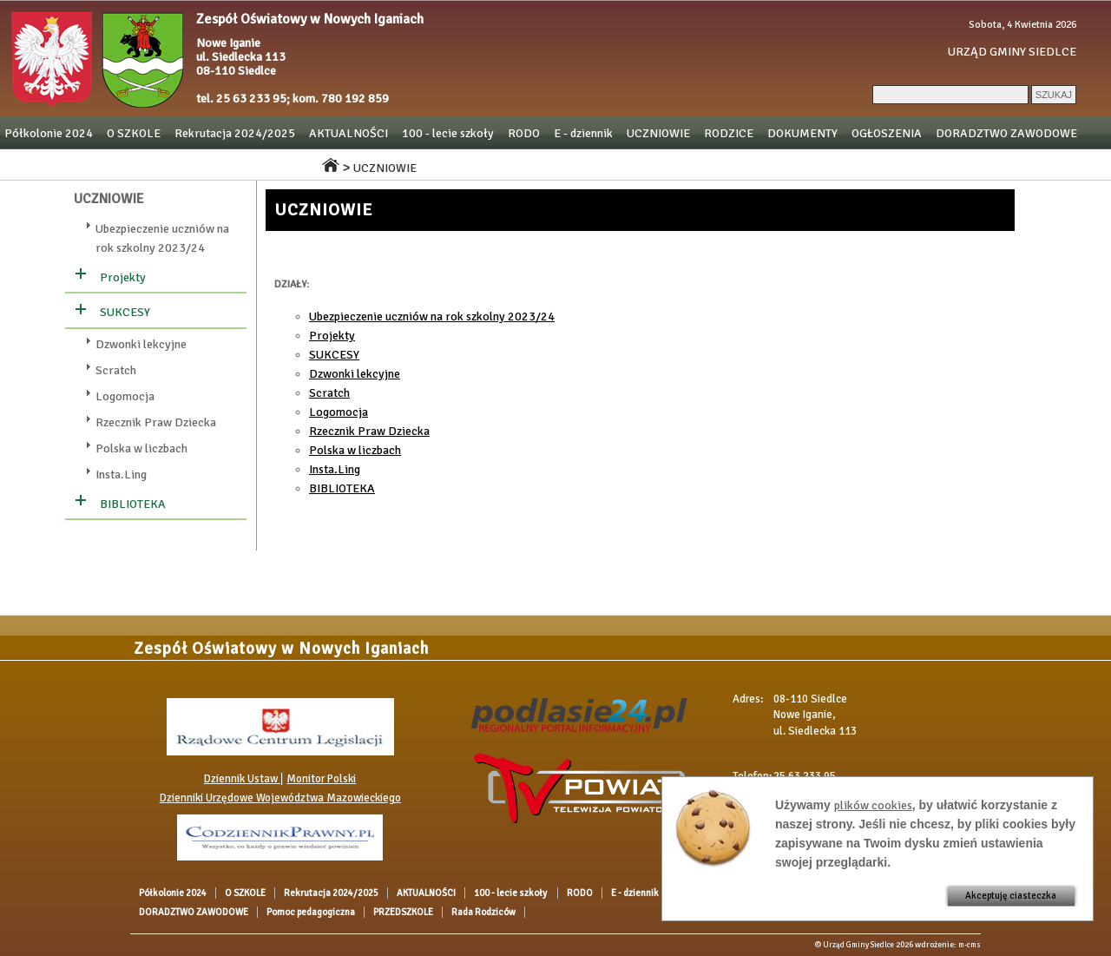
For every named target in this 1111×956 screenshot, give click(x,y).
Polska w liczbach (141, 448)
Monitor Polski (321, 779)
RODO (524, 133)
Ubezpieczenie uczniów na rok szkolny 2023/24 (432, 316)
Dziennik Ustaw (242, 779)
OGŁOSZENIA (886, 133)
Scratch (115, 370)
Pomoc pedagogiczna (59, 163)
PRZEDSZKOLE (169, 163)
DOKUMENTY (802, 133)
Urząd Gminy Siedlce (858, 945)
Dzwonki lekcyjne (141, 344)
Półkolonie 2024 (48, 133)
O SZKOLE (134, 133)
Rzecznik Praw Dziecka (155, 422)
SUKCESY (125, 312)
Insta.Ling (121, 474)
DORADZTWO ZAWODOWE (1006, 133)
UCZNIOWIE (658, 133)
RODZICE (728, 133)
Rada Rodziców (264, 163)
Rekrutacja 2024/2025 (234, 133)
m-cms (969, 945)
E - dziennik (583, 133)
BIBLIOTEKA (133, 504)
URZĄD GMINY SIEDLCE (1012, 51)
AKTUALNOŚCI (348, 133)
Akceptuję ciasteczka (1010, 895)
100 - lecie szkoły (448, 133)
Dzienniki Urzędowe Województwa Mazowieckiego (280, 798)
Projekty (123, 277)
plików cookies (873, 805)
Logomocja (124, 396)
